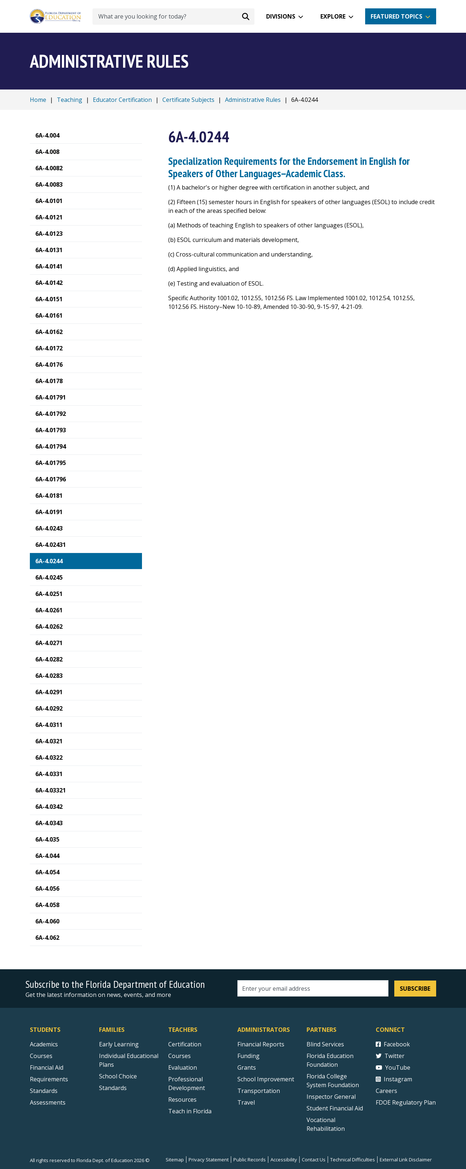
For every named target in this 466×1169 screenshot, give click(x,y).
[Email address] (312, 988)
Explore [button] (332, 16)
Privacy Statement (209, 1159)
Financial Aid (46, 1067)
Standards (113, 1088)
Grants (246, 1067)
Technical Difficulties (352, 1159)
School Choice (118, 1076)
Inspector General (331, 1097)
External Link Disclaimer (406, 1159)
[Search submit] (246, 16)
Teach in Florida (190, 1111)
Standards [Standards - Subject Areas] (44, 1091)
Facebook (393, 1044)
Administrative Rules (253, 100)
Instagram (394, 1079)
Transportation (258, 1091)
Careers (386, 1091)
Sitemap (175, 1159)
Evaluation (182, 1067)
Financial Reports (260, 1044)
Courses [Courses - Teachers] (179, 1056)
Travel (246, 1102)
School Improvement (265, 1079)
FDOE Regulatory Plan (406, 1102)
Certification (184, 1044)
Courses (41, 1056)
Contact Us (313, 1159)
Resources (182, 1100)
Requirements (49, 1079)
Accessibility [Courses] (283, 1159)
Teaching (69, 100)
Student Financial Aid (335, 1108)
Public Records (249, 1159)
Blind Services (325, 1044)
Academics (44, 1044)
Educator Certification (122, 100)
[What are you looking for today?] (173, 16)
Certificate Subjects (188, 100)
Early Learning (119, 1044)
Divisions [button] (280, 16)
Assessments (48, 1102)
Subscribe (415, 989)
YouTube (393, 1067)
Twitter (390, 1056)
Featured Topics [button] (396, 16)
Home (38, 100)
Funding (248, 1056)
